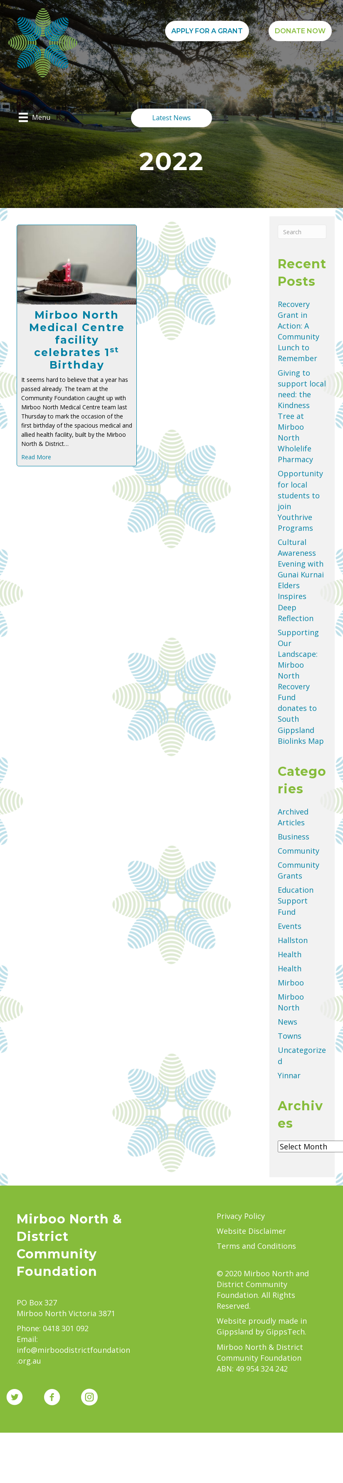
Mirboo (291, 983)
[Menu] (34, 117)
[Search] (302, 232)
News (287, 1022)
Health (289, 954)
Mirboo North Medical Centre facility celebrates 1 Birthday (77, 340)
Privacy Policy (241, 1216)
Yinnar (289, 1075)
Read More (36, 457)
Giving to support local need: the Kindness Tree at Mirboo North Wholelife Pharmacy (302, 416)
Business (293, 837)
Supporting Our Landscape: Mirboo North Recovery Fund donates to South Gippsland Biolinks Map (301, 686)
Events (289, 926)
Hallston (293, 940)
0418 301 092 (66, 1328)
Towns (289, 1036)
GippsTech (285, 1332)
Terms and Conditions (256, 1246)
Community (298, 851)
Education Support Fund (295, 900)
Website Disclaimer (251, 1231)
